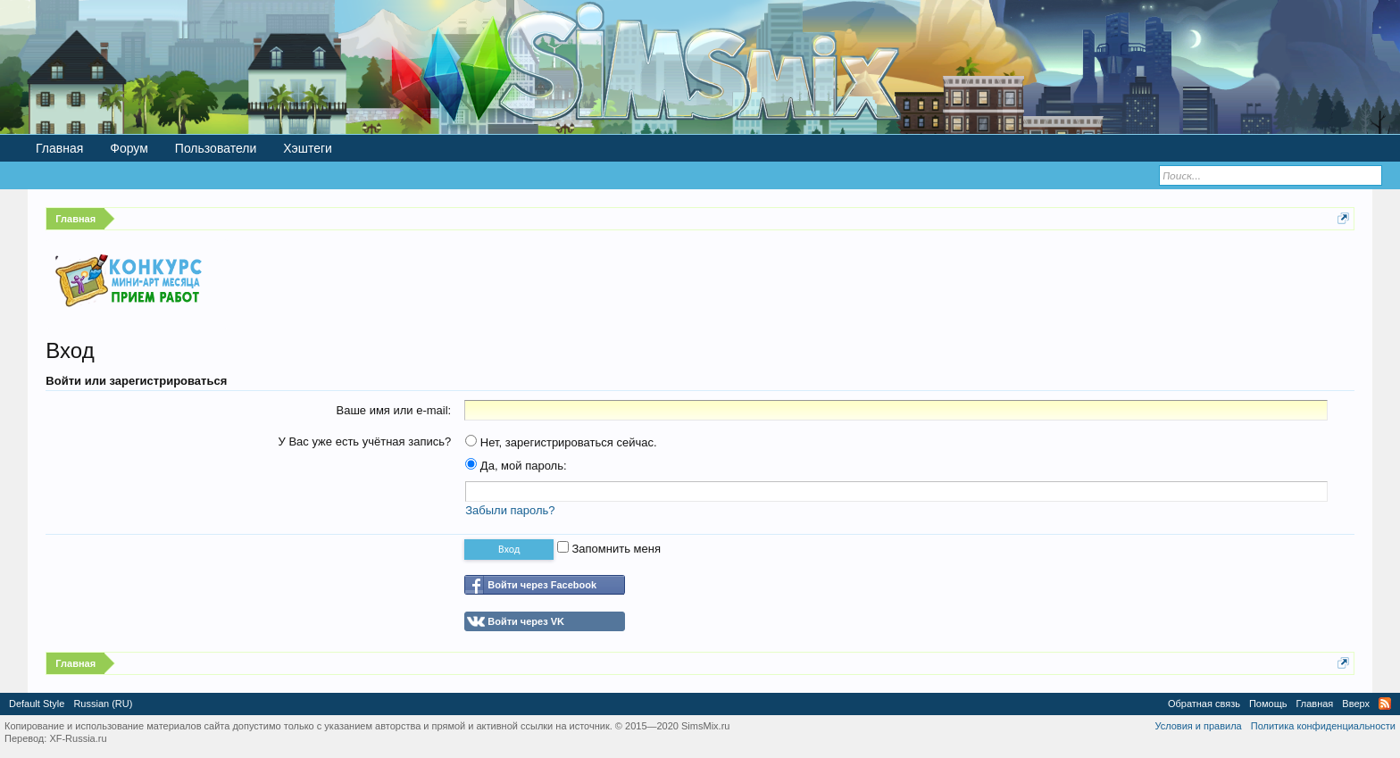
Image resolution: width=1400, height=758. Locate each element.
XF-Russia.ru (77, 738)
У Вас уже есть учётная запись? (365, 441)
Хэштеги (307, 148)
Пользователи (215, 148)
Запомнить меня (609, 548)
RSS (1385, 703)
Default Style (36, 703)
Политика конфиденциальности (1323, 726)
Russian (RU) (102, 703)
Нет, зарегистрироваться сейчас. (560, 442)
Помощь (1268, 703)
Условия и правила (1197, 726)
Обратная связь (1204, 703)
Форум (129, 148)
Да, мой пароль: (515, 465)
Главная (59, 148)
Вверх (1356, 703)
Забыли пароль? (509, 510)
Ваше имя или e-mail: (393, 410)
